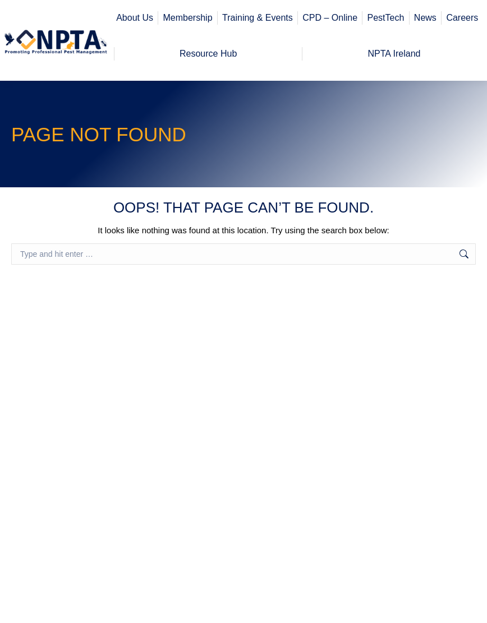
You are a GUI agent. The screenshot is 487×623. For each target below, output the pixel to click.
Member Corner (365, 12)
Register (443, 12)
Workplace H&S (435, 27)
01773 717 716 (49, 26)
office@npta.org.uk (61, 11)
